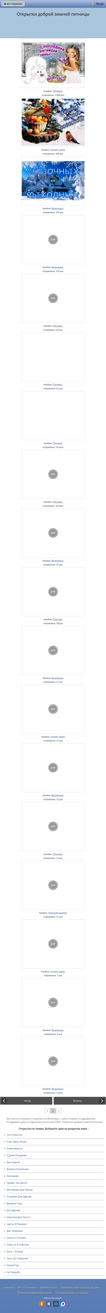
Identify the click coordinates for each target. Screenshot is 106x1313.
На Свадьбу (13, 1272)
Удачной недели (57, 912)
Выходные (57, 208)
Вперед (77, 1100)
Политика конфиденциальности (34, 1292)
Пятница (57, 91)
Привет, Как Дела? (17, 1182)
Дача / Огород (15, 1251)
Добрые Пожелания (18, 1169)
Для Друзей (13, 1210)
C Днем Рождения (17, 1155)
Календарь (13, 1176)
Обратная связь (48, 1287)
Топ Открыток (14, 1134)
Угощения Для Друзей (19, 1196)
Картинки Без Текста (18, 1217)
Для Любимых (15, 1231)
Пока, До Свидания (17, 1258)
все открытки (13, 3)
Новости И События (18, 1244)
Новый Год (13, 1265)
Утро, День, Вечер (16, 1141)
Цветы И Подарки (17, 1224)
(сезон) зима (57, 149)
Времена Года (14, 1203)
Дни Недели (13, 1162)
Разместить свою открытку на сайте (80, 1287)
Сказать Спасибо (16, 1237)
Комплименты (15, 1148)
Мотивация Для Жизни (20, 1189)
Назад (27, 1100)
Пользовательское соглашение (72, 1292)
